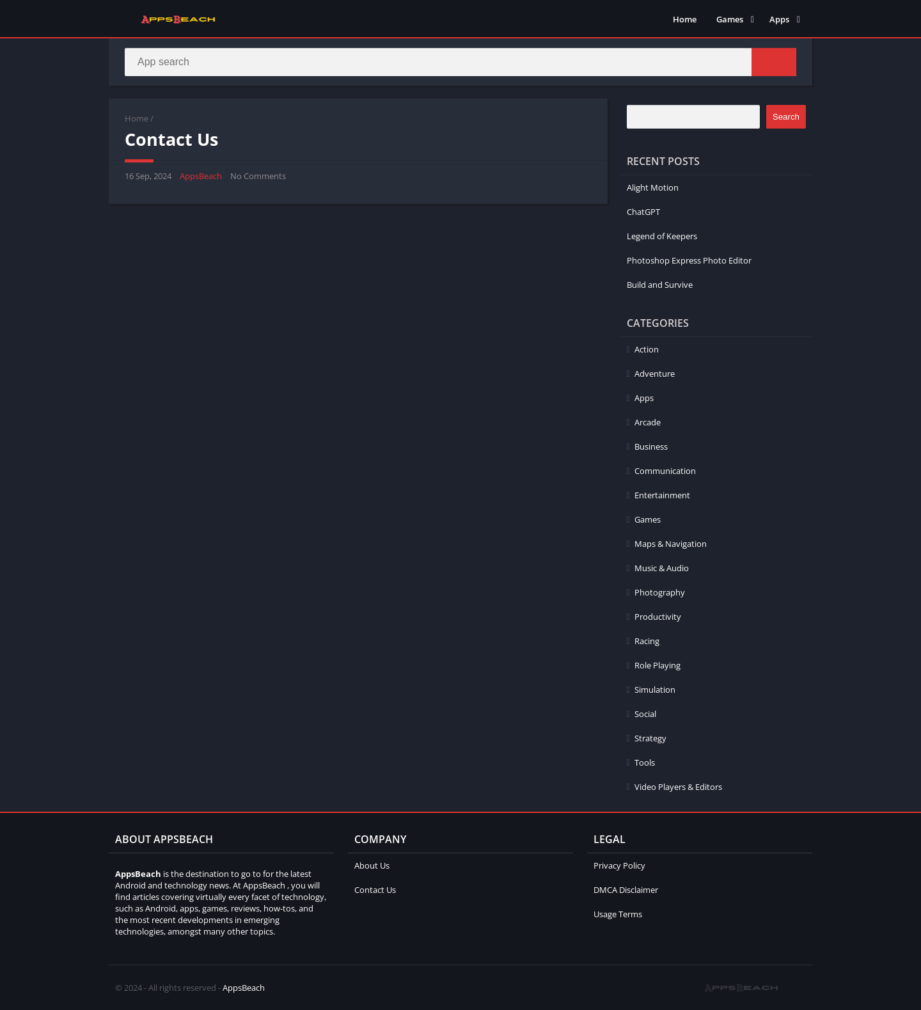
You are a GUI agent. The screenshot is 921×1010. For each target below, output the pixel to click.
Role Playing (657, 665)
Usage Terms (618, 914)
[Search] (460, 62)
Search (786, 117)
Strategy (650, 738)
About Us (372, 865)
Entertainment (662, 495)
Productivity (657, 616)
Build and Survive (660, 284)
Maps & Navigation (670, 543)
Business (651, 446)
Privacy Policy (619, 865)
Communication (665, 471)
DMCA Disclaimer (626, 890)
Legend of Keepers (662, 236)
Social (645, 714)
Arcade (647, 422)
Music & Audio (661, 568)
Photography (659, 592)
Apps (779, 19)
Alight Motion (653, 187)
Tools (644, 762)
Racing (646, 641)
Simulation (654, 689)
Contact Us (375, 890)
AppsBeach (201, 176)
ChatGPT (643, 211)
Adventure (654, 373)
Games (729, 19)
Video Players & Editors (678, 787)
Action (646, 349)
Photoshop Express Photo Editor (689, 260)
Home (685, 19)
